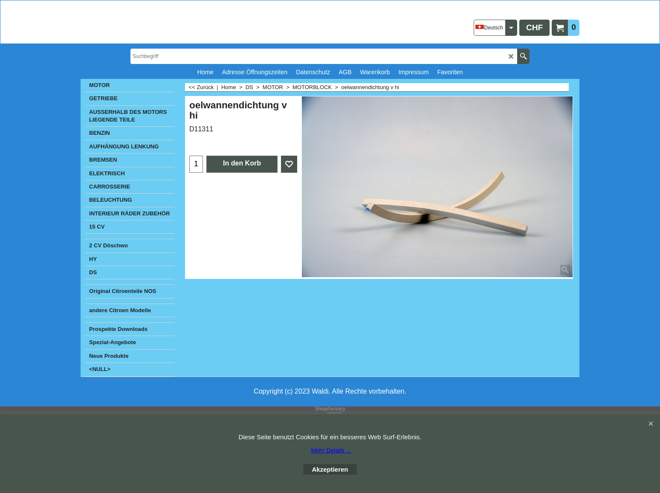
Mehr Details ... (331, 450)
